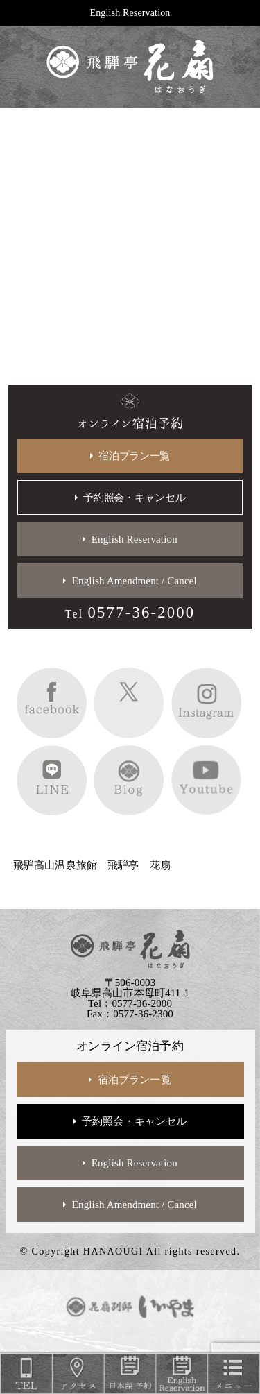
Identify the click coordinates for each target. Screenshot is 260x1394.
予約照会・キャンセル (134, 497)
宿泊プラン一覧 (134, 455)
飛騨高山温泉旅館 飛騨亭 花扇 (92, 865)
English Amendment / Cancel (134, 580)
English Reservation (130, 13)
